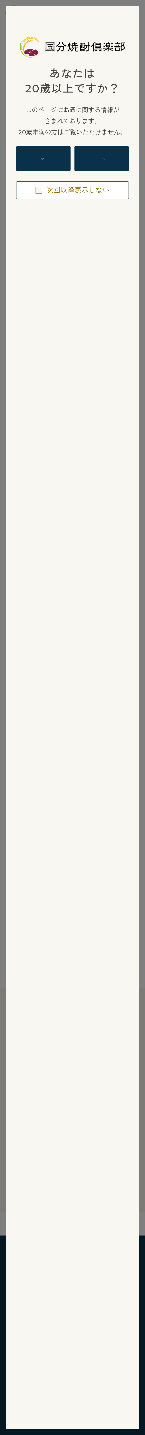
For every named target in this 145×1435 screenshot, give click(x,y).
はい (43, 158)
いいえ (101, 158)
